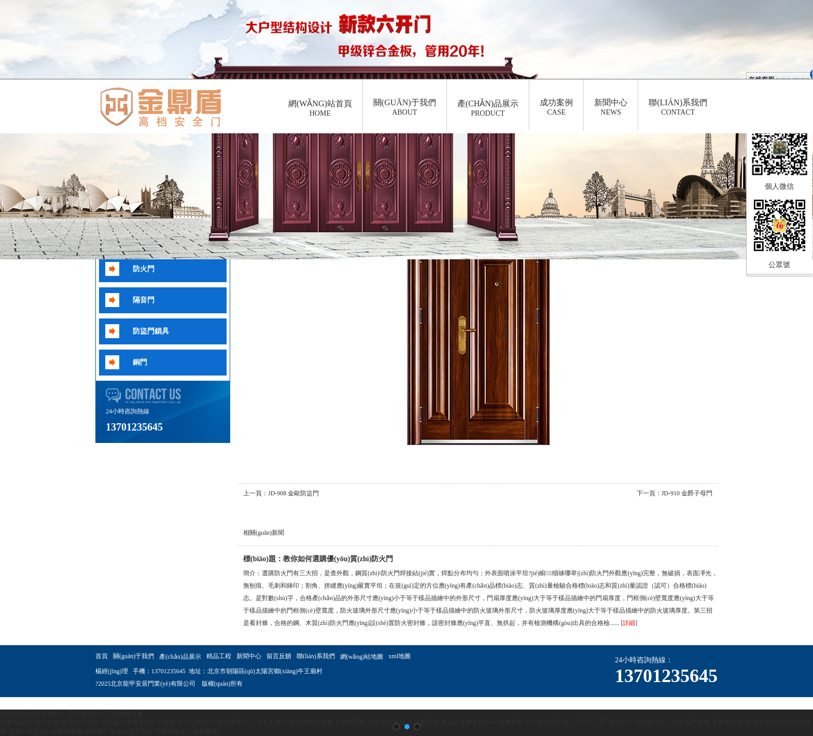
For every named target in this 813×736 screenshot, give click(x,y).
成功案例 (556, 107)
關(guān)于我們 (404, 107)
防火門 (144, 269)
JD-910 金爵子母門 (687, 493)
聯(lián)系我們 (678, 107)
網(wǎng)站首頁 (320, 108)
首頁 (101, 656)
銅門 (140, 362)
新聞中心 (610, 107)
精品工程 (218, 656)
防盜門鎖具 (151, 331)
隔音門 (144, 300)
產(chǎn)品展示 (487, 108)
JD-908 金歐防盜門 (293, 493)
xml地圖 (399, 656)
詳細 (629, 623)
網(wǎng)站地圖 (362, 656)
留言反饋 (279, 656)
